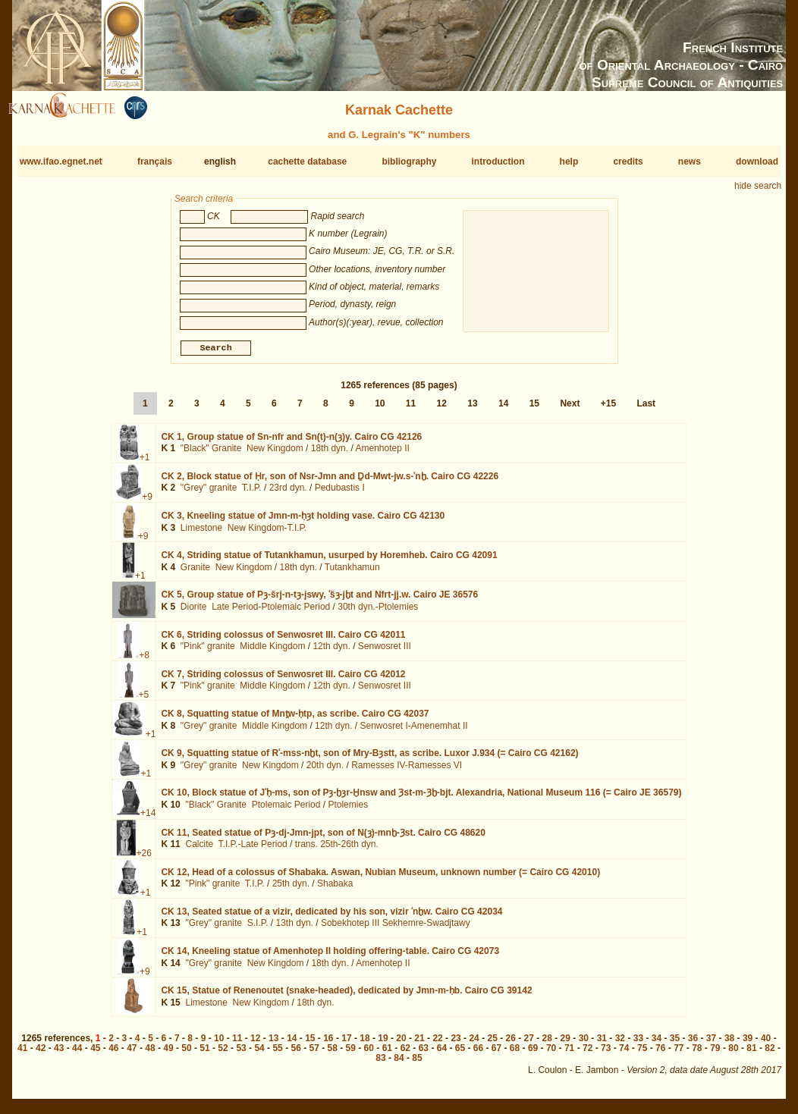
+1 (145, 463)
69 (533, 1054)
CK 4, (329, 561)
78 (697, 1054)
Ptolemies (348, 810)
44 (77, 1054)
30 (584, 1044)
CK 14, (330, 957)
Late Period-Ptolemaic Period (271, 612)
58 (333, 1054)
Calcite (199, 850)
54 (259, 1054)
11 (411, 409)
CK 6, (283, 640)
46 (113, 1054)
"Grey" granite (209, 493)
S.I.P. (258, 929)
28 (547, 1044)
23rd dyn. (288, 493)
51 (204, 1054)
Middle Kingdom (272, 652)
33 (638, 1044)
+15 (608, 409)
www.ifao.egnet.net (61, 161)
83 (380, 1064)
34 (656, 1044)
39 (747, 1044)
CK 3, (303, 521)
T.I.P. (252, 493)
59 (351, 1054)
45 (95, 1054)
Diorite (194, 612)
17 (346, 1044)
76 (660, 1054)
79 (715, 1054)
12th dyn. (331, 652)
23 (455, 1044)
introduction (498, 161)
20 (401, 1044)
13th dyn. (294, 929)
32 (620, 1044)
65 (460, 1054)
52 (223, 1054)
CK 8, (295, 719)
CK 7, (283, 680)
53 (241, 1054)
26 (511, 1044)
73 (606, 1054)
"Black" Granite (211, 454)
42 (41, 1054)
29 (565, 1044)
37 (711, 1044)
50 (186, 1054)
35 (675, 1044)
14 (503, 409)
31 (602, 1044)
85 (417, 1064)
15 (534, 409)
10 (380, 409)
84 (399, 1064)
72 (587, 1054)
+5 (144, 700)
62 (405, 1054)
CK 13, (331, 917)
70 (551, 1054)
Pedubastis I (340, 493)
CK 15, (346, 996)
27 (529, 1044)
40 (766, 1044)
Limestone (201, 534)
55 (277, 1054)
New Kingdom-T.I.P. (267, 534)
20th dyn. (325, 771)
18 (364, 1044)
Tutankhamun (352, 573)
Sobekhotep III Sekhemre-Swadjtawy (395, 929)
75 (642, 1054)
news (689, 161)
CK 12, (380, 878)
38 (729, 1044)
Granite (195, 573)
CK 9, (369, 759)
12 (442, 409)
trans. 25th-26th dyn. (337, 850)
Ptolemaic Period (286, 810)
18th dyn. (329, 454)
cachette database (307, 161)
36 (693, 1044)
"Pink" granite (208, 652)
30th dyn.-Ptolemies (378, 612)
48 (150, 1054)
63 (424, 1054)
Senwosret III (384, 652)
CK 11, (323, 838)
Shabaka (335, 889)
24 (474, 1044)
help (569, 161)
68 (515, 1054)
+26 (144, 858)
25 (492, 1044)
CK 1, (291, 443)
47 (132, 1054)
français (154, 161)
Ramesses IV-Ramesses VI (406, 771)
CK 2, (329, 482)
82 (769, 1054)
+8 (144, 660)
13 (472, 409)
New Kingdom (275, 454)
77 (678, 1054)
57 (314, 1054)
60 (369, 1054)
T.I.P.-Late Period (252, 850)
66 (478, 1054)
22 (437, 1044)
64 (442, 1054)
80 (733, 1054)
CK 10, (421, 798)
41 (22, 1054)
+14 (148, 819)
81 (751, 1054)
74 (624, 1054)
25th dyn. (290, 889)
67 (496, 1054)
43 (59, 1054)
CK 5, (319, 600)
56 (295, 1054)
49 (168, 1054)
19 (383, 1044)
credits (627, 161)
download (757, 161)
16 (328, 1044)
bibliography (409, 161)
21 (419, 1044)
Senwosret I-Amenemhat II (413, 731)
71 (569, 1054)
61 (387, 1054)
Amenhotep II (382, 454)
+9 (147, 502)
